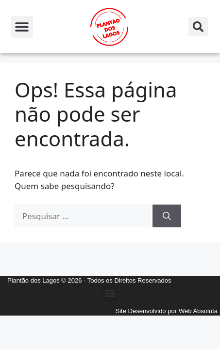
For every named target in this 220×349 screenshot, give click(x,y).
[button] (22, 27)
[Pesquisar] (166, 216)
